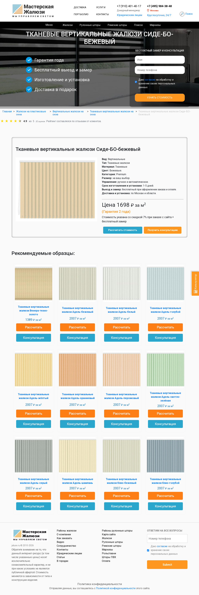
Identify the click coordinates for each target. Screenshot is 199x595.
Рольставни (109, 553)
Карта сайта (109, 534)
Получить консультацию (163, 230)
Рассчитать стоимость (122, 230)
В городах (62, 560)
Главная (7, 111)
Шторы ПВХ (109, 557)
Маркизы (155, 25)
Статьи (61, 557)
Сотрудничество (66, 545)
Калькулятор (195, 283)
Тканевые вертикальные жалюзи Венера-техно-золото (33, 310)
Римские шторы (117, 25)
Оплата (106, 560)
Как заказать (64, 538)
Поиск (189, 13)
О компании (64, 534)
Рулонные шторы (90, 25)
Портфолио (81, 14)
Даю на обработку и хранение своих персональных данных (156, 83)
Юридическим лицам (129, 15)
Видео (60, 542)
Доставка (80, 7)
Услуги (100, 7)
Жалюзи (68, 25)
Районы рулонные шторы (117, 530)
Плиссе (138, 25)
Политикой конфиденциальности (115, 588)
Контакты (102, 14)
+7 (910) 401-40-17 (129, 6)
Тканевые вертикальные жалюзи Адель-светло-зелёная (165, 397)
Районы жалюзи (66, 530)
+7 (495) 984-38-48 (159, 6)
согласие (150, 79)
